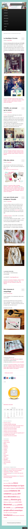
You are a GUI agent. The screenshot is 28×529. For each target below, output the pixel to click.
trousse (19, 101)
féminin (18, 189)
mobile (5, 101)
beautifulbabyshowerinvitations (10, 476)
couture (6, 491)
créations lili (14, 99)
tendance (16, 101)
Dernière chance (7, 422)
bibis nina (10, 483)
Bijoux (14, 185)
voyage (5, 517)
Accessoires (10, 185)
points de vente (16, 367)
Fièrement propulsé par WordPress (14, 522)
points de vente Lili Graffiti (18, 361)
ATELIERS (6, 21)
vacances (22, 515)
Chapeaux (6, 186)
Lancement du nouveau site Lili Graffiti (12, 427)
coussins (9, 99)
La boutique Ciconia (10, 38)
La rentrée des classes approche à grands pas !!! (14, 432)
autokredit (6, 471)
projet (12, 101)
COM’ (5, 29)
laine (20, 281)
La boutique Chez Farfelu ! (9, 434)
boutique (5, 99)
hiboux (5, 502)
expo (9, 499)
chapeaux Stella (17, 187)
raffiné (7, 368)
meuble (16, 502)
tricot (10, 282)
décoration (19, 99)
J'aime (5, 456)
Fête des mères (9, 160)
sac (8, 282)
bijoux (5, 187)
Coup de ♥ (6, 447)
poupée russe (13, 507)
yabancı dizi (6, 468)
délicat (18, 496)
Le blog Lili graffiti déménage (10, 424)
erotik (5, 470)
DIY (19, 494)
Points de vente (15, 98)
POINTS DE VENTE (6, 25)
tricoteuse (14, 282)
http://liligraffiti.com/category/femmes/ (11, 169)
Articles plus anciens (8, 372)
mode (20, 502)
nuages (15, 504)
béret (5, 488)
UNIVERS (6, 15)
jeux (7, 502)
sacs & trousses (10, 281)
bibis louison (6, 483)
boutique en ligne (10, 187)
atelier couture (7, 442)
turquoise (17, 515)
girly (8, 367)
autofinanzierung (7, 473)
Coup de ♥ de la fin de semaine (10, 428)
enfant (22, 99)
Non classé (6, 458)
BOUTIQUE (6, 18)
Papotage (16, 186)
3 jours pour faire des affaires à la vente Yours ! (14, 425)
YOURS (5, 115)
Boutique (10, 98)
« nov (8, 417)
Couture (5, 449)
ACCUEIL (6, 10)
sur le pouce (10, 512)
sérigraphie (15, 512)
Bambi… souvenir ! (14, 471)
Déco (13, 186)
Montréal (19, 152)
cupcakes (15, 494)
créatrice (15, 152)
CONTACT (6, 12)
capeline (8, 488)
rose (4, 512)
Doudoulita (17, 210)
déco (5, 497)
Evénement (14, 150)
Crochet (5, 452)
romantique (17, 190)
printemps (9, 101)
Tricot (5, 463)
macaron (12, 502)
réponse (16, 368)
